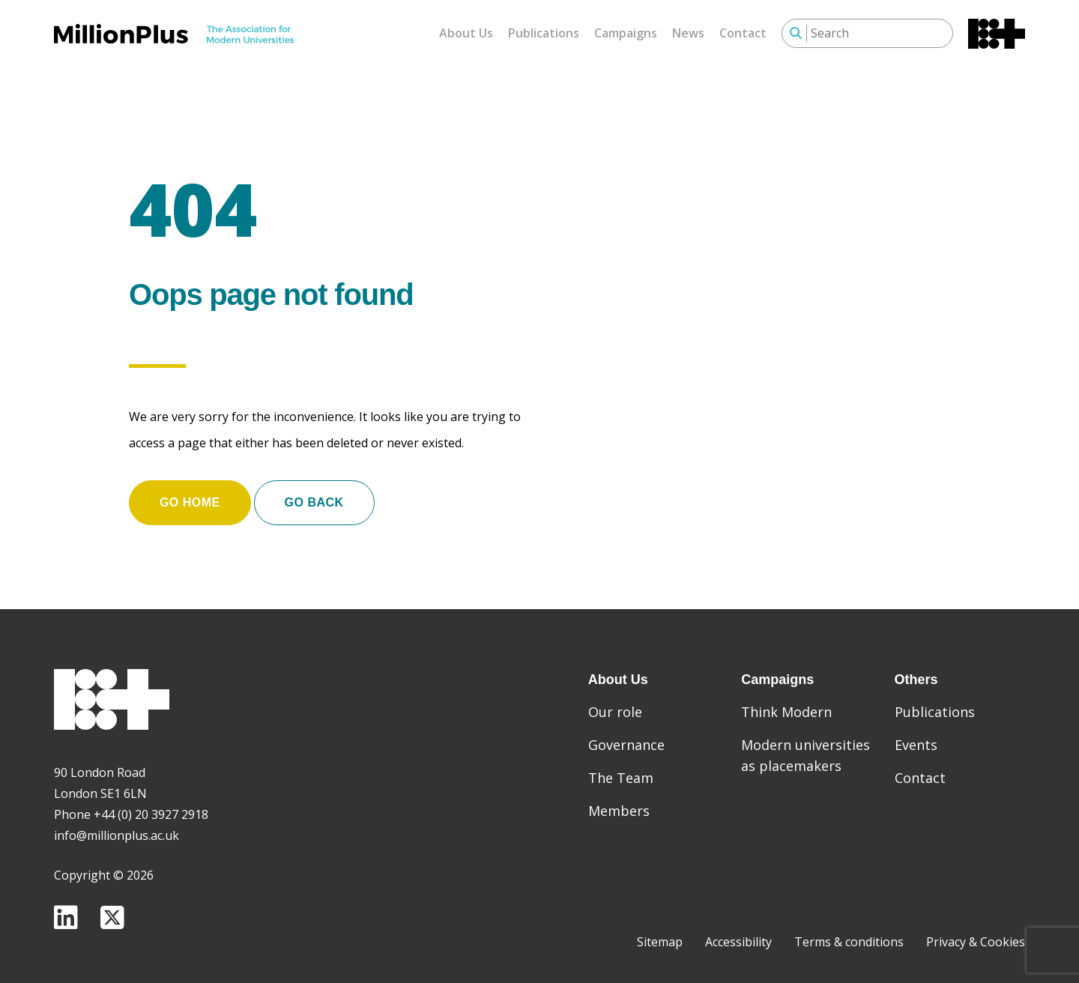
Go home (190, 495)
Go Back (314, 495)
